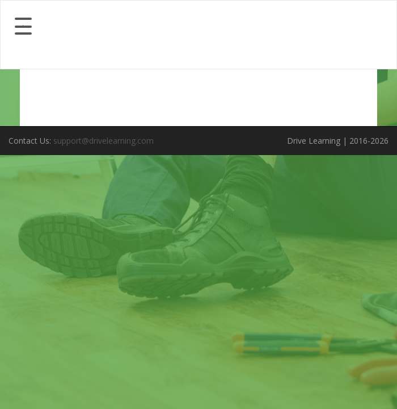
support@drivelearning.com (103, 140)
